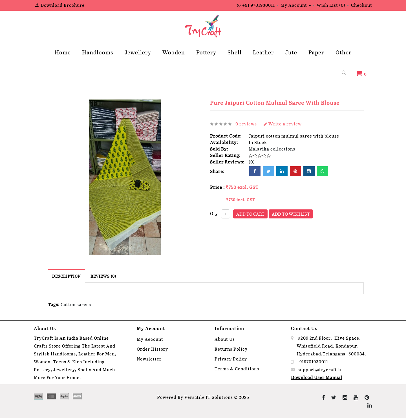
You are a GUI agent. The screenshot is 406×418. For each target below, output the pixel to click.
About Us (225, 339)
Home (63, 52)
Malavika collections (272, 149)
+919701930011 (312, 361)
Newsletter (149, 359)
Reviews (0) (103, 276)
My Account (150, 339)
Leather (263, 52)
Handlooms (97, 52)
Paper (316, 52)
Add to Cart (250, 214)
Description (66, 276)
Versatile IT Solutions (208, 397)
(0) (252, 162)
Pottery (206, 52)
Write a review (283, 124)
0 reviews (246, 124)
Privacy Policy (231, 359)
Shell (235, 52)
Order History (152, 349)
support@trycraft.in (320, 369)
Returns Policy (231, 349)
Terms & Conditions (237, 368)
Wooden (173, 52)
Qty (214, 213)
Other (344, 52)
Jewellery (138, 52)
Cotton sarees (76, 304)
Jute (291, 52)
